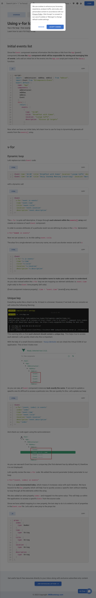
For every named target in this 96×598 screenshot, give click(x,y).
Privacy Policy (37, 14)
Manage (41, 27)
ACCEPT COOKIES (55, 27)
